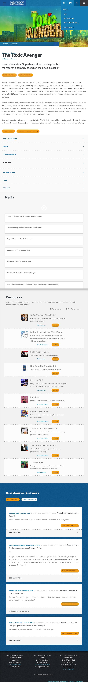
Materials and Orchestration (27, 131)
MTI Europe (69, 18)
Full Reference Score (39, 350)
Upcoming (7, 162)
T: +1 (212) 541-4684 (15, 655)
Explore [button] (6, 188)
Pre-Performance (74, 309)
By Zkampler (14, 504)
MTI (65, 14)
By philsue (13, 581)
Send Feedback (59, 677)
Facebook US (68, 677)
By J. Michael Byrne (17, 536)
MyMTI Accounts (64, 3)
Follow (6, 53)
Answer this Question (69, 516)
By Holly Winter (15, 613)
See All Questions (28, 491)
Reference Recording (39, 406)
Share (15, 53)
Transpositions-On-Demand (43, 439)
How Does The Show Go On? (43, 363)
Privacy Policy (64, 672)
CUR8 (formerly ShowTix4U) (43, 315)
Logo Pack (35, 393)
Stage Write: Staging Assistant (43, 422)
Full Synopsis (7, 131)
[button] (70, 3)
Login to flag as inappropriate (44, 504)
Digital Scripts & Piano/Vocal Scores (46, 331)
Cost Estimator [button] (9, 154)
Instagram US (81, 677)
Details (55, 325)
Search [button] (77, 3)
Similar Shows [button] (9, 172)
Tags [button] (5, 180)
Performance (57, 309)
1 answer (15, 523)
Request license (25, 75)
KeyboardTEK (36, 377)
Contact (71, 672)
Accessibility (78, 672)
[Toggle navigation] (4, 3)
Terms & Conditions (53, 672)
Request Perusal (8, 75)
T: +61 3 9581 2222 (68, 660)
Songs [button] (5, 146)
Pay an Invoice (67, 27)
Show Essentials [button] (10, 139)
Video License (36, 455)
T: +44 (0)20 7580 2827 (42, 655)
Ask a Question (11, 491)
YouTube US (76, 677)
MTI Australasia (71, 22)
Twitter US (72, 677)
